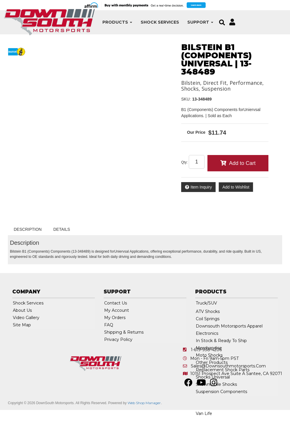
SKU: (186, 99)
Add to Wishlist (235, 187)
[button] (96, 22)
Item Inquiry (201, 187)
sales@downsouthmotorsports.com (228, 366)
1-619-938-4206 (206, 349)
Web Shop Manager (144, 403)
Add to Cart (242, 163)
